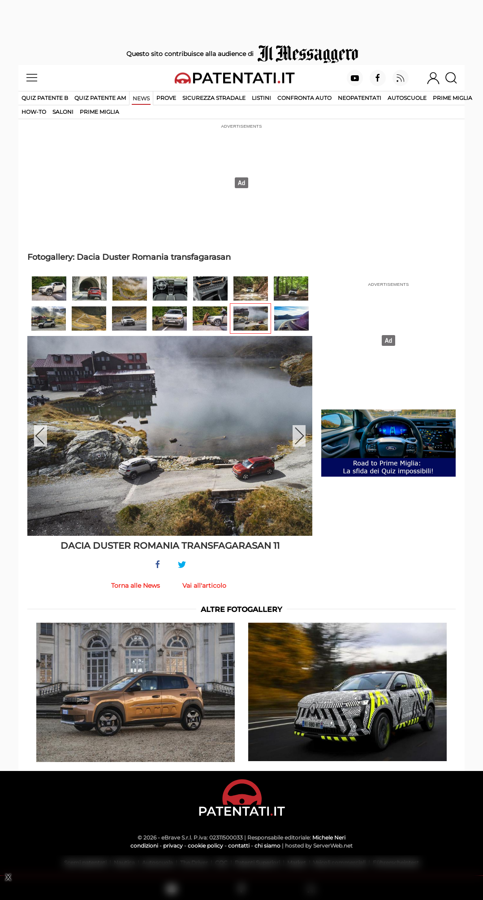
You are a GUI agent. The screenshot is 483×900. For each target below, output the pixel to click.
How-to (34, 111)
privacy (173, 845)
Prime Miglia (452, 98)
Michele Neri (328, 837)
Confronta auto (304, 98)
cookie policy (205, 845)
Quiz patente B (45, 98)
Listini (261, 98)
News (141, 98)
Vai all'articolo (204, 585)
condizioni (144, 845)
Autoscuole (407, 98)
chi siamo (267, 845)
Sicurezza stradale (214, 98)
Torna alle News (135, 585)
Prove (166, 98)
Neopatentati (359, 98)
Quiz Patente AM (100, 98)
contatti (239, 845)
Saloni (62, 111)
